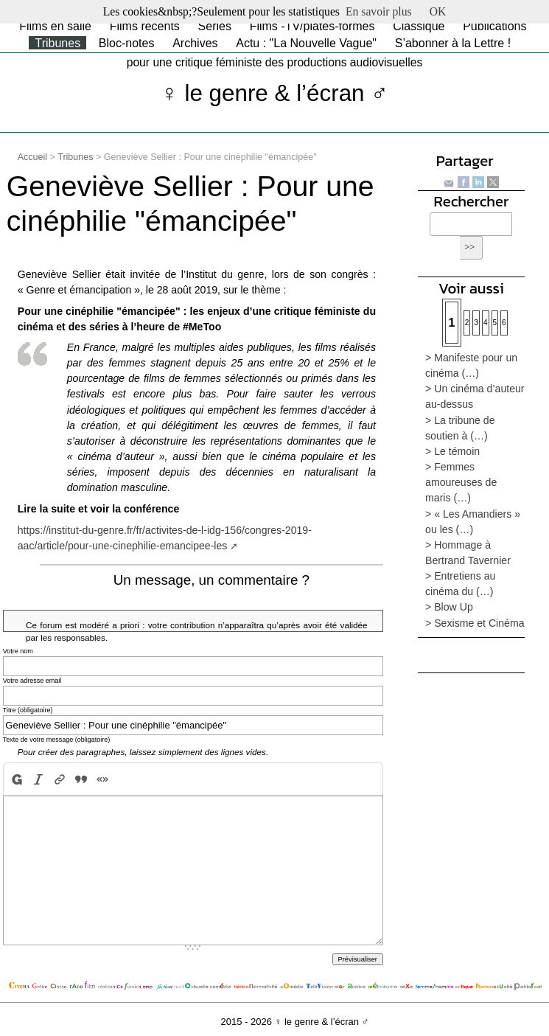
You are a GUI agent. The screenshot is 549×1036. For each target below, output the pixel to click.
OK (438, 11)
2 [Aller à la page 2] (467, 323)
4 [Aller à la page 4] (485, 323)
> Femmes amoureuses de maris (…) (461, 482)
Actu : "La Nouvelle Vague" (306, 43)
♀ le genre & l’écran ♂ (274, 93)
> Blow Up (449, 607)
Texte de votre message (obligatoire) (57, 739)
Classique (418, 26)
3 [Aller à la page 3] (476, 323)
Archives (194, 43)
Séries (214, 26)
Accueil (32, 157)
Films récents (145, 26)
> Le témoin (452, 451)
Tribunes (57, 43)
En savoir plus (379, 11)
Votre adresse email (32, 680)
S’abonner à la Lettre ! (453, 43)
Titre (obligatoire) (28, 710)
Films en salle (55, 26)
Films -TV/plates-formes (312, 26)
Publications (494, 26)
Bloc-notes (127, 43)
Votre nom (18, 651)
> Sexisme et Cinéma (475, 623)
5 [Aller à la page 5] (495, 323)
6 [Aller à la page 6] (504, 323)
